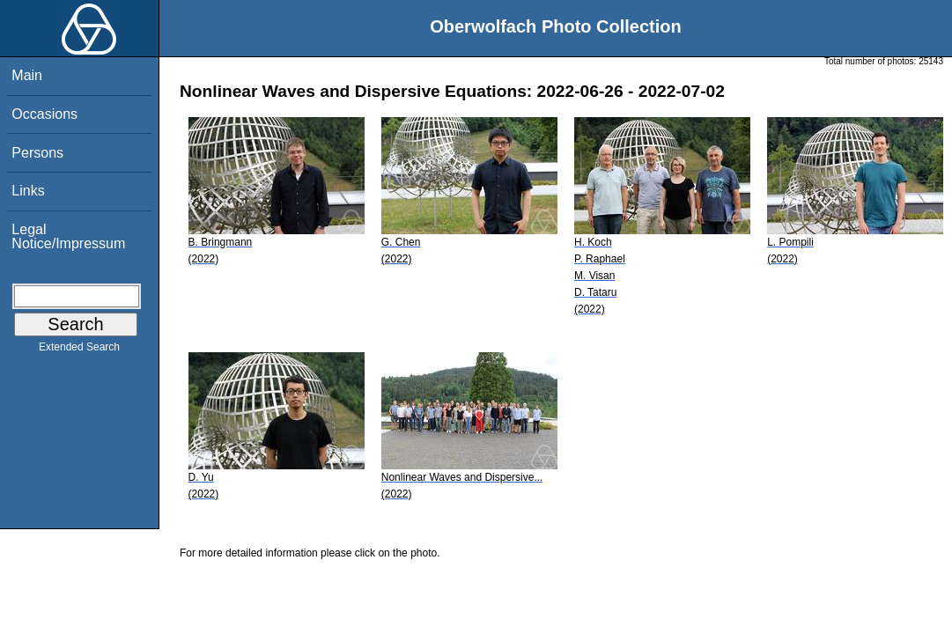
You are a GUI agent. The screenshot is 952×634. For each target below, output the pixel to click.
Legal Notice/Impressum (68, 236)
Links (27, 190)
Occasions (44, 114)
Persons (37, 152)
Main (26, 75)
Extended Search (79, 350)
